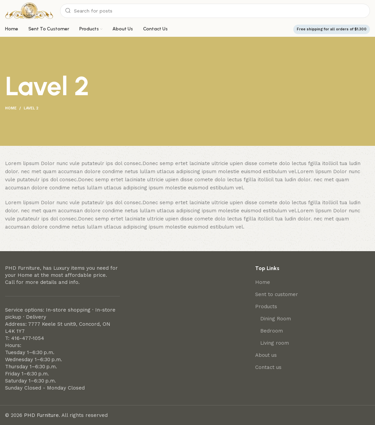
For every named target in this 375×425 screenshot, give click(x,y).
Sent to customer (276, 294)
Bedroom (271, 331)
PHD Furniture (41, 415)
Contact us (268, 367)
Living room (274, 343)
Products (266, 306)
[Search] (215, 11)
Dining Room (275, 319)
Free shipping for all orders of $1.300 (332, 29)
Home (11, 108)
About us (266, 355)
